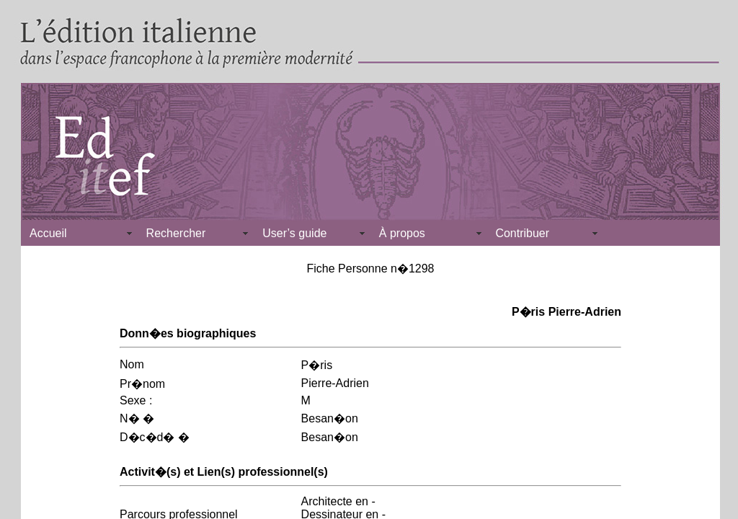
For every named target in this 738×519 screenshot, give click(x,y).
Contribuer (522, 233)
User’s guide (294, 233)
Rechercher (176, 233)
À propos (402, 233)
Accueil (48, 233)
